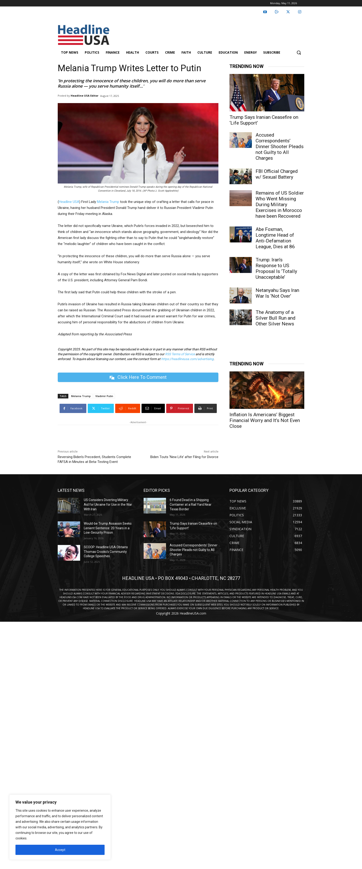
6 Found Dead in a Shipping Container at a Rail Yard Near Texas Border (190, 504)
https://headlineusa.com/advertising (187, 359)
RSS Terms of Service (180, 354)
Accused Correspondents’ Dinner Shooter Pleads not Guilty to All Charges (280, 146)
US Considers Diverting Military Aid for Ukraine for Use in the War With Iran (108, 504)
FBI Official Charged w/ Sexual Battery (277, 174)
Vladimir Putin (104, 396)
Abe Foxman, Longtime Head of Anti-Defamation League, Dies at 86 (275, 237)
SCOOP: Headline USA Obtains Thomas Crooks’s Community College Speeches (106, 551)
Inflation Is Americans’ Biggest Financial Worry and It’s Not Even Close (264, 420)
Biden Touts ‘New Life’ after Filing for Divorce (184, 457)
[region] (60, 827)
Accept (60, 850)
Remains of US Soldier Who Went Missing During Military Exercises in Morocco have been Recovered (280, 204)
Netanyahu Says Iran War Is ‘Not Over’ (277, 293)
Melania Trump (108, 202)
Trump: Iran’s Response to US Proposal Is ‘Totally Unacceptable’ (276, 268)
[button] (298, 52)
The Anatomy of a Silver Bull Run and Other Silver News (276, 318)
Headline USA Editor (84, 95)
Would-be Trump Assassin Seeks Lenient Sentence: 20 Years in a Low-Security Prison (108, 528)
